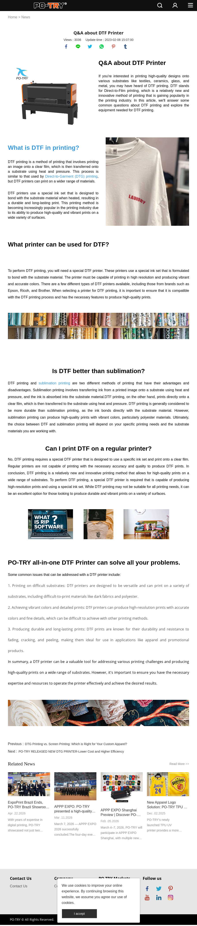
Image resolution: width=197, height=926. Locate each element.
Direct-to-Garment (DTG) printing (71, 177)
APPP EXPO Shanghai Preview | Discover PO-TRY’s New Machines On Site (120, 813)
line (78, 47)
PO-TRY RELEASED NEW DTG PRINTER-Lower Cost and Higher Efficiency (71, 752)
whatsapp (102, 47)
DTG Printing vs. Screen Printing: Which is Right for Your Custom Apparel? (76, 745)
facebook (66, 47)
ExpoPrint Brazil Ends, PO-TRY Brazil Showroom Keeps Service (28, 806)
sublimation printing (54, 384)
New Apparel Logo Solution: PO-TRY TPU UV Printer (168, 806)
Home (12, 17)
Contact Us (18, 887)
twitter (90, 47)
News (25, 17)
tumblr (126, 47)
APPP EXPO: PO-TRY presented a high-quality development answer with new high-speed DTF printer (74, 810)
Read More (179, 765)
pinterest (114, 47)
